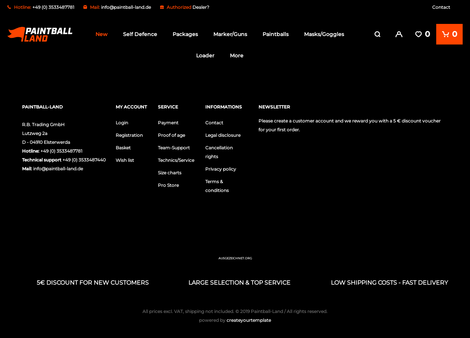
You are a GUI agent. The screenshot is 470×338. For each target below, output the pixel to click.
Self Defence (140, 34)
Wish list (125, 158)
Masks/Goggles (324, 34)
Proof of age (171, 133)
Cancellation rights (219, 150)
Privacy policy (220, 167)
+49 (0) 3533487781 (61, 149)
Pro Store (168, 183)
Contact (441, 7)
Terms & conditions (217, 184)
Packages (185, 34)
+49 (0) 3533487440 (84, 158)
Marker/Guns (230, 34)
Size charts (169, 171)
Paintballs (276, 34)
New (101, 34)
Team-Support (174, 146)
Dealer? (200, 7)
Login (122, 121)
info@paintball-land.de (126, 7)
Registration (129, 133)
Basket (123, 146)
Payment (168, 121)
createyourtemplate (235, 318)
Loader (205, 55)
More (236, 55)
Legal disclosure (223, 133)
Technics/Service (176, 158)
